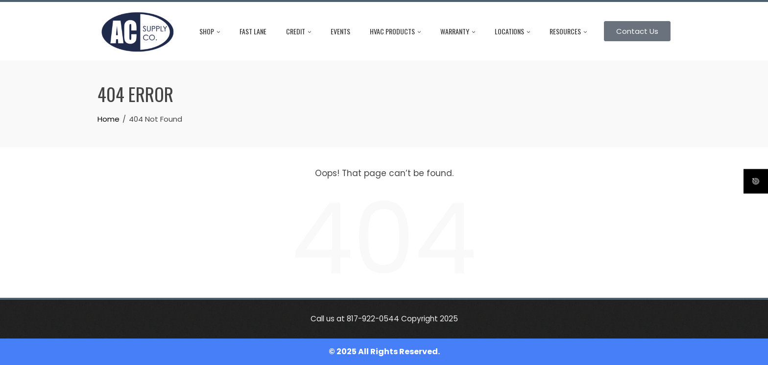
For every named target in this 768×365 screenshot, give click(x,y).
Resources (568, 31)
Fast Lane (253, 31)
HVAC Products (395, 31)
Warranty (457, 31)
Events (340, 31)
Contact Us (637, 31)
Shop (209, 31)
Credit (298, 31)
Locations (512, 31)
